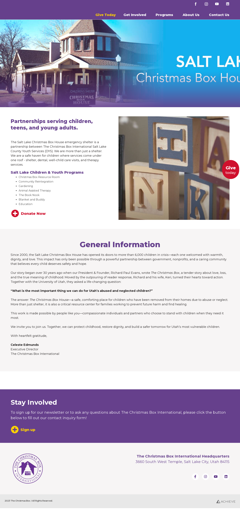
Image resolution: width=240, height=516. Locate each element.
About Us (192, 18)
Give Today (106, 18)
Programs (165, 18)
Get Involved (136, 18)
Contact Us (220, 18)
